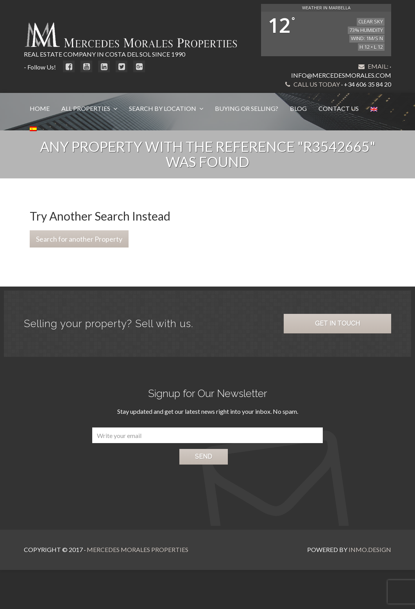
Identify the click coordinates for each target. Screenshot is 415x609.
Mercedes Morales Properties (137, 549)
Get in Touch (337, 323)
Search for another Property (79, 239)
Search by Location (163, 108)
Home (40, 108)
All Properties (86, 108)
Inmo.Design (370, 549)
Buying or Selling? (246, 108)
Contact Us (338, 108)
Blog (298, 108)
